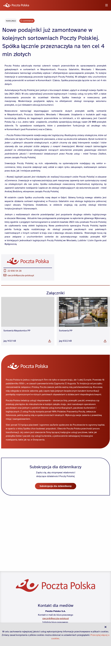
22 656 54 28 (12, 334)
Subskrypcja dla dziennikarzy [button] (56, 550)
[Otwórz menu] (106, 5)
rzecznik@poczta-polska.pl (18, 339)
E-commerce (27, 84)
